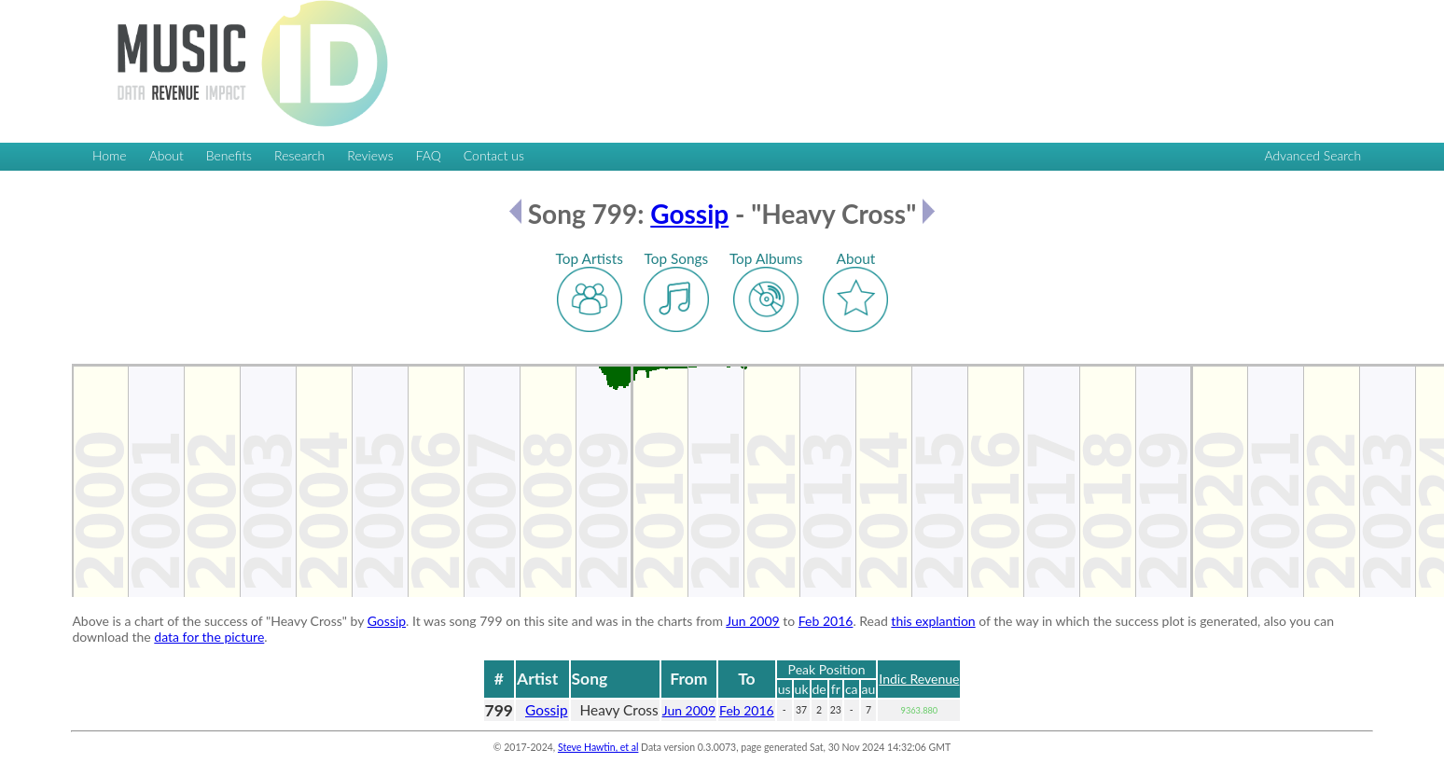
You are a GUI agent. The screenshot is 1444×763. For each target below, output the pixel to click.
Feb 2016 (826, 621)
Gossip (689, 213)
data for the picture (209, 637)
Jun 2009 (752, 621)
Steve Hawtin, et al (598, 747)
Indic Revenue (919, 679)
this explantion (933, 621)
